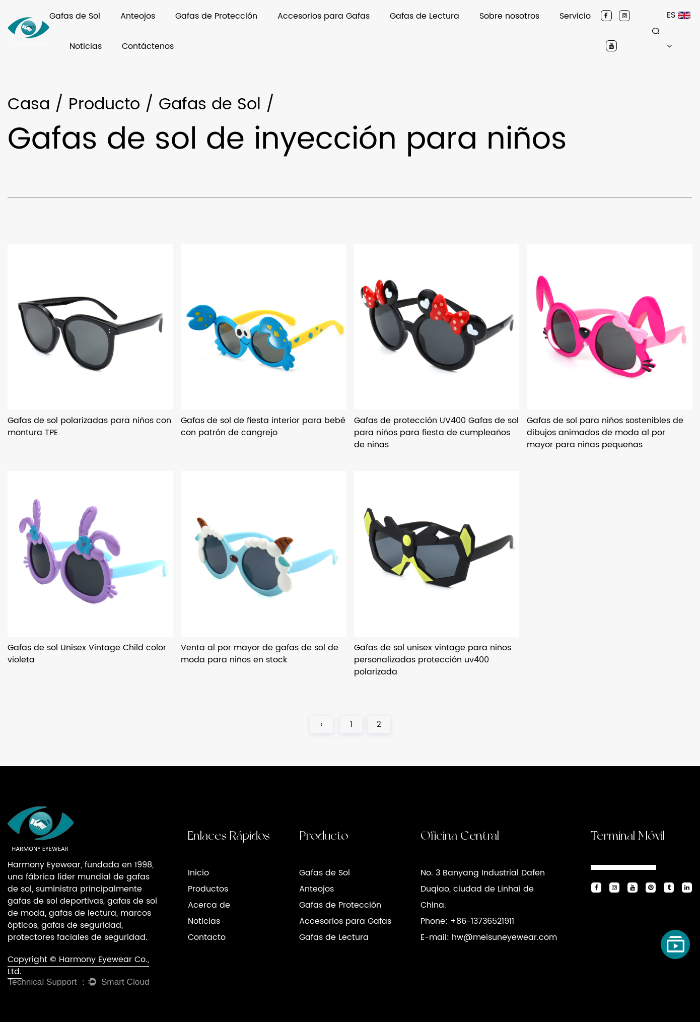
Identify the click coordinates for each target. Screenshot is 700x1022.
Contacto (207, 937)
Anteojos (137, 16)
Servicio (575, 16)
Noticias (85, 46)
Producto (104, 104)
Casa (29, 104)
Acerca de (209, 905)
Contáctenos (148, 46)
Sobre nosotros (509, 16)
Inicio (198, 872)
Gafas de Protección (216, 16)
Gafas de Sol (74, 16)
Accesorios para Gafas (323, 16)
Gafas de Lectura (424, 16)
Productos (208, 889)
